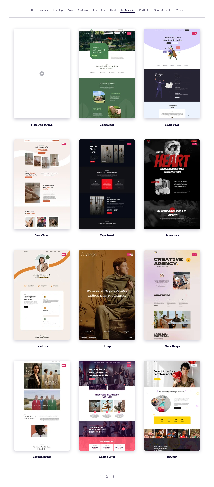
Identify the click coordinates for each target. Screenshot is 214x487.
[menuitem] (32, 10)
